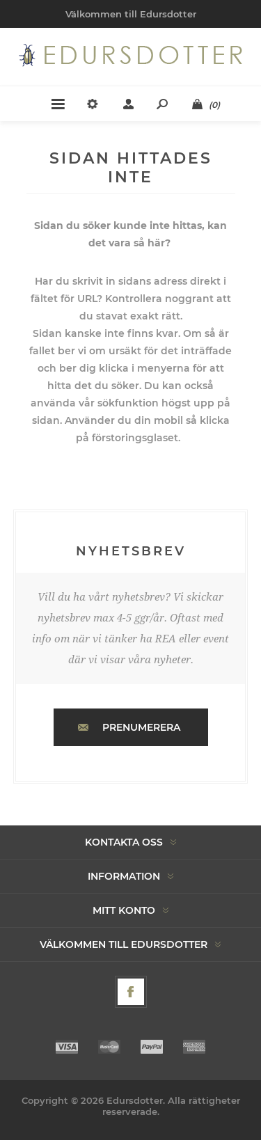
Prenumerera (141, 727)
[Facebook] (131, 992)
